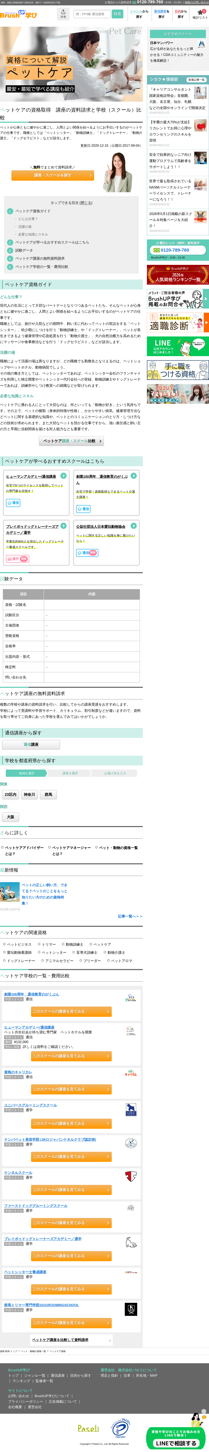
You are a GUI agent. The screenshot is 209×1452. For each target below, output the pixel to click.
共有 (63, 13)
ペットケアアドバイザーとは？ (24, 851)
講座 (31, 744)
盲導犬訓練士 (86, 952)
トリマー (49, 944)
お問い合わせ (18, 1396)
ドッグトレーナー (21, 961)
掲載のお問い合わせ (197, 2)
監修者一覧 (44, 1381)
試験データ (24, 250)
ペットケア (102, 944)
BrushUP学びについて (52, 1396)
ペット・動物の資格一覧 (118, 848)
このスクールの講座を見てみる (59, 1011)
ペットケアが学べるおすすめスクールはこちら (52, 242)
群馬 (48, 795)
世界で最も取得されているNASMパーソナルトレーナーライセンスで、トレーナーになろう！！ (178, 192)
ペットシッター (54, 952)
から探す (139, 14)
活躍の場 (24, 226)
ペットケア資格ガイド (32, 211)
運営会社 (35, 1407)
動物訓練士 (74, 944)
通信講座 (58, 1375)
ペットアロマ (121, 961)
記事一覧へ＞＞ (130, 916)
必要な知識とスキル (33, 234)
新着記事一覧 (197, 79)
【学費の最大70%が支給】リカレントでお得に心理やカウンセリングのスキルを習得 (178, 133)
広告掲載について (63, 1401)
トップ (13, 1375)
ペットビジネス (19, 944)
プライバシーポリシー (25, 1401)
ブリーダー (92, 961)
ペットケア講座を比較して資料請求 (60, 1340)
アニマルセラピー (59, 961)
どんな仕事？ (28, 219)
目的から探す (80, 1375)
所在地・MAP (146, 1375)
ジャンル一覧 (34, 1375)
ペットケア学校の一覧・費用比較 (41, 267)
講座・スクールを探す (52, 175)
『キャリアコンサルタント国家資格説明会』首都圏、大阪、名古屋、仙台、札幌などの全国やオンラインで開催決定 (178, 101)
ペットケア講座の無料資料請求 (40, 258)
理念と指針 (109, 1375)
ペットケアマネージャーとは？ (71, 851)
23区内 (10, 795)
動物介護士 (116, 952)
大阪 (10, 817)
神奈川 (29, 795)
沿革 (127, 1375)
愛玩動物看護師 (19, 952)
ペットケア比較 (69, 441)
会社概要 (15, 1407)
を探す (161, 14)
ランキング (21, 1381)
